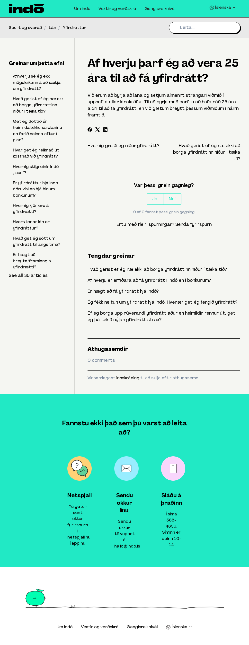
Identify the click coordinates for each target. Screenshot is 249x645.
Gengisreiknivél (159, 8)
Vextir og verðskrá (117, 8)
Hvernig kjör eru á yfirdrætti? (31, 208)
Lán (52, 27)
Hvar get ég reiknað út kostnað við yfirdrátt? (36, 153)
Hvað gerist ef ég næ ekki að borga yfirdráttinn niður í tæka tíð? (206, 152)
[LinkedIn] (105, 130)
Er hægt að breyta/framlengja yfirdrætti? (32, 261)
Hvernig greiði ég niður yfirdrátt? (123, 146)
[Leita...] (204, 27)
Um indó (82, 8)
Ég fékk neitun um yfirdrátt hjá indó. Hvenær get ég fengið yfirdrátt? (162, 302)
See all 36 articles (28, 275)
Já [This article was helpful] (155, 199)
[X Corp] (97, 130)
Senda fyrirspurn (193, 224)
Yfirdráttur (74, 27)
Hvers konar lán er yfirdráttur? (31, 224)
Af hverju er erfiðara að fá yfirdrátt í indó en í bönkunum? (149, 280)
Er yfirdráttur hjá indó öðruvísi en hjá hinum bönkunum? (35, 189)
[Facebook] (90, 130)
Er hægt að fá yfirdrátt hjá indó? (123, 291)
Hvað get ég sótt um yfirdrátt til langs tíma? (36, 241)
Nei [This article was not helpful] (172, 199)
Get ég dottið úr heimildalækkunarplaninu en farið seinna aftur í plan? (37, 130)
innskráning (127, 377)
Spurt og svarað (25, 27)
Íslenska (222, 7)
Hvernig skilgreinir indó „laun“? (36, 169)
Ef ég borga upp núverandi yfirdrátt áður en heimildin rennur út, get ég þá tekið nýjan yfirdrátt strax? (161, 316)
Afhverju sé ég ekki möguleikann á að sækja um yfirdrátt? (37, 82)
